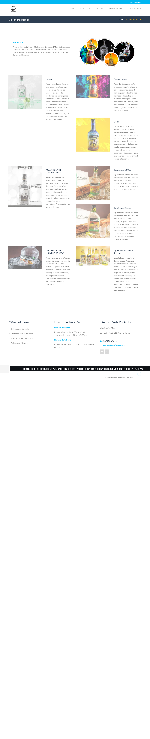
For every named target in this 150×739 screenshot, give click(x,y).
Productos (85, 9)
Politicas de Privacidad (20, 343)
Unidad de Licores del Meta (22, 333)
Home (72, 9)
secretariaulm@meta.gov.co (115, 345)
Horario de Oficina (62, 340)
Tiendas (99, 9)
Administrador (135, 2)
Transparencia (134, 9)
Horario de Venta (62, 327)
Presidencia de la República (22, 338)
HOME (121, 19)
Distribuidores (115, 9)
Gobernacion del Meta (20, 329)
